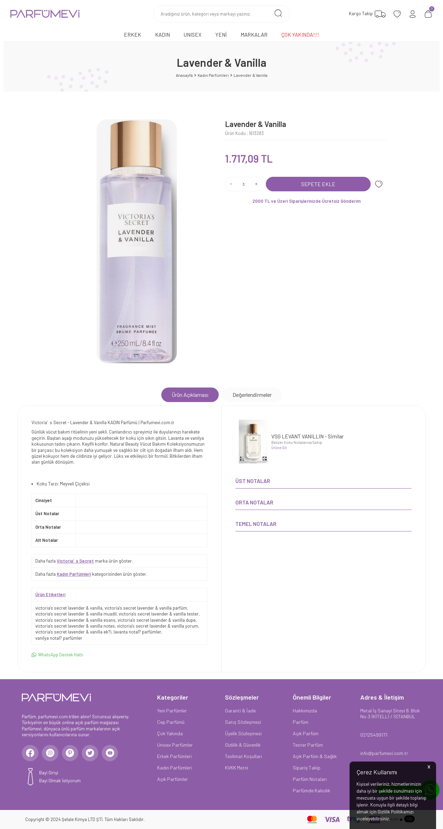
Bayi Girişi (48, 773)
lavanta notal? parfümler (137, 632)
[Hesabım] (412, 14)
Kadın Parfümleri (213, 75)
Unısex (192, 34)
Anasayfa (184, 75)
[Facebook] (30, 753)
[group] (136, 241)
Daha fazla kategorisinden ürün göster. (91, 574)
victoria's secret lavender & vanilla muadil (76, 614)
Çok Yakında (170, 733)
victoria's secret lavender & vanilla (68, 608)
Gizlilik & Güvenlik (243, 745)
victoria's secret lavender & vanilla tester (159, 614)
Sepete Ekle (318, 184)
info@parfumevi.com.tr (384, 753)
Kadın (162, 34)
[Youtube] (113, 753)
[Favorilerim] (366, 14)
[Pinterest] (72, 753)
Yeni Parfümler (172, 710)
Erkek (132, 34)
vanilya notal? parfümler (58, 638)
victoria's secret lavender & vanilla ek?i (73, 632)
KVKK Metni (236, 768)
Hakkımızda (305, 710)
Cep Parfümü (170, 722)
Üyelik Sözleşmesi (243, 733)
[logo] (45, 13)
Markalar (254, 34)
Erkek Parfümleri (174, 756)
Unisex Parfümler (175, 745)
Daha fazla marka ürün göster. (84, 561)
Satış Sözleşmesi (243, 722)
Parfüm (300, 722)
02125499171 (373, 735)
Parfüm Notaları (310, 779)
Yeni (221, 34)
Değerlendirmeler (252, 394)
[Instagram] (51, 753)
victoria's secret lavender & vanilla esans (75, 620)
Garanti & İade (240, 710)
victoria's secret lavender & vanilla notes (75, 626)
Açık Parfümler (172, 779)
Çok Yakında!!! (300, 34)
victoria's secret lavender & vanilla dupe (157, 620)
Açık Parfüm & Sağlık (315, 756)
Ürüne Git (279, 447)
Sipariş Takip (306, 768)
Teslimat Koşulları (243, 756)
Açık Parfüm (305, 733)
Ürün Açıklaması (190, 394)
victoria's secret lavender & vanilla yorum (157, 626)
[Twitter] (93, 753)
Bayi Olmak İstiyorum (60, 781)
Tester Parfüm (308, 745)
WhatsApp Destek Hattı (57, 655)
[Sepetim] (428, 14)
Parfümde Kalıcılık (311, 790)
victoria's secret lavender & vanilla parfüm (146, 608)
